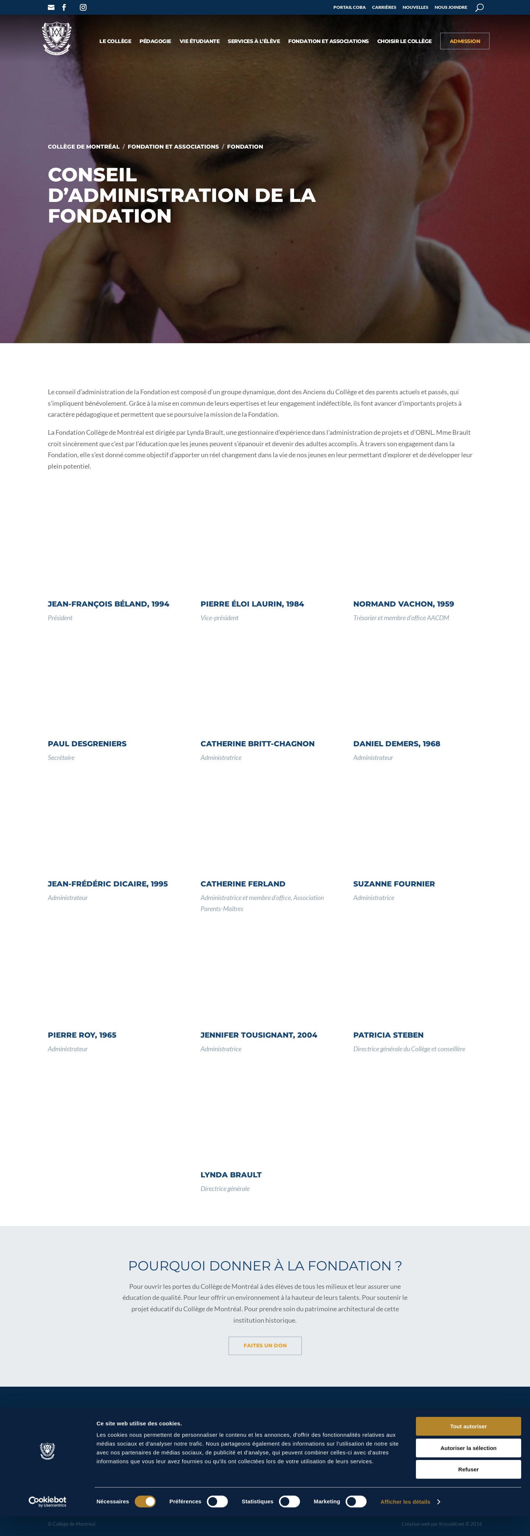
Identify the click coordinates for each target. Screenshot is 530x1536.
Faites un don (265, 1345)
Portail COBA (349, 7)
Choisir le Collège (404, 42)
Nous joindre (451, 7)
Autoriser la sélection (469, 1468)
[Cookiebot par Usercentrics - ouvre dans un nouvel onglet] (47, 1521)
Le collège (115, 42)
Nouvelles (415, 7)
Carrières (384, 7)
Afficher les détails (405, 1521)
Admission (465, 42)
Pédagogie (155, 42)
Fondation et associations (328, 42)
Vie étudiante (200, 42)
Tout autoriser (468, 1446)
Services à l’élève (254, 42)
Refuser (468, 1489)
